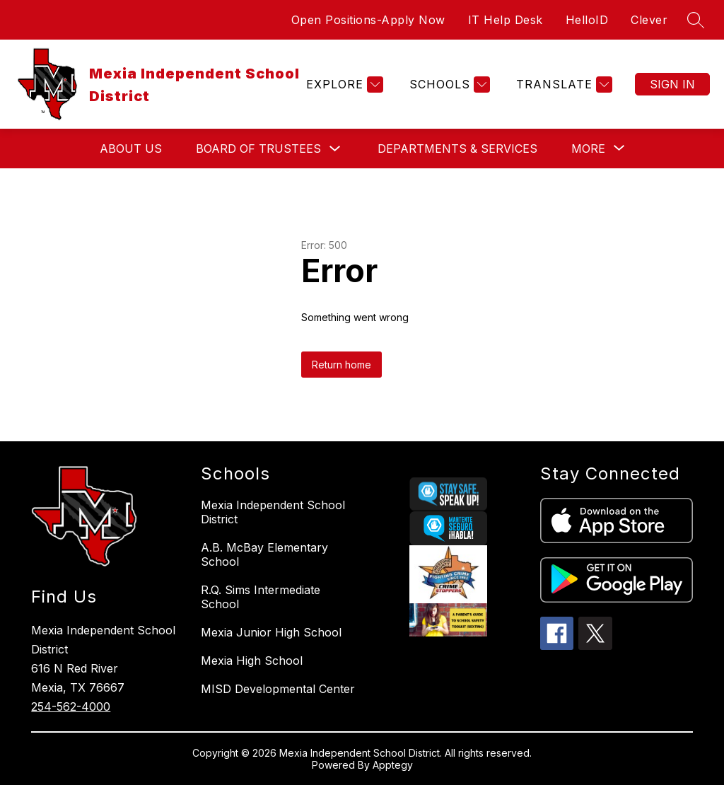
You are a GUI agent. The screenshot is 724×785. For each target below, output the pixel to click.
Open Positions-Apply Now (368, 20)
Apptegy (393, 765)
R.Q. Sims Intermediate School (260, 597)
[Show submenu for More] (588, 148)
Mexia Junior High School (271, 632)
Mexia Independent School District (273, 512)
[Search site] (695, 19)
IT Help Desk (505, 20)
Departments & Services (457, 148)
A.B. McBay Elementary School (264, 554)
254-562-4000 (70, 706)
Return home (341, 365)
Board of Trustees (258, 148)
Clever (649, 20)
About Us (131, 148)
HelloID (587, 20)
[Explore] (343, 84)
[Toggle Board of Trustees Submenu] (335, 148)
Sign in (672, 84)
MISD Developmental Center (278, 689)
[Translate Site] (562, 84)
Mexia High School (252, 660)
